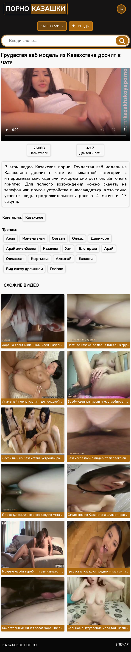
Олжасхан (14, 258)
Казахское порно (19, 645)
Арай (108, 248)
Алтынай (63, 258)
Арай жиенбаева (21, 248)
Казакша (50, 248)
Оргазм (58, 238)
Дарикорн (100, 238)
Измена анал (33, 238)
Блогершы (88, 248)
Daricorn (56, 268)
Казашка (86, 258)
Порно (36, 9)
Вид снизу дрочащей (24, 268)
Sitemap (122, 645)
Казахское (34, 217)
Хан (68, 248)
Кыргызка (39, 258)
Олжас (77, 238)
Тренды (80, 26)
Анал (10, 238)
